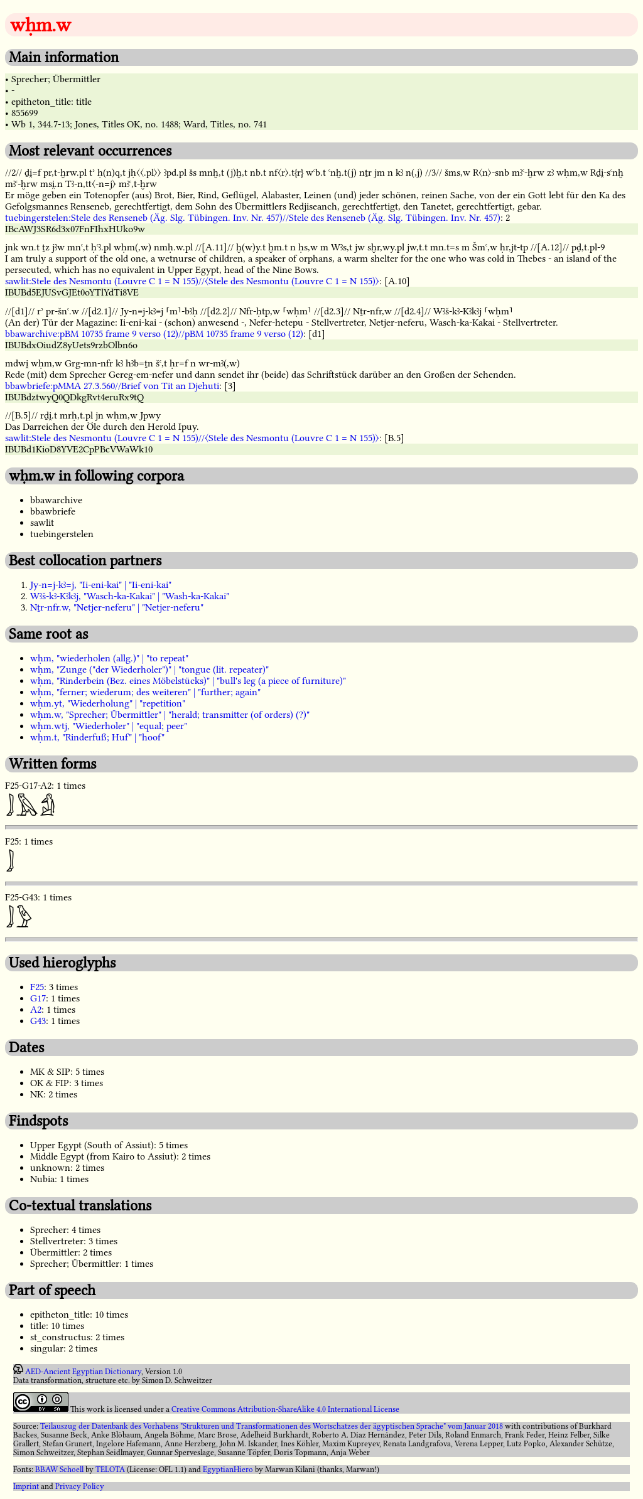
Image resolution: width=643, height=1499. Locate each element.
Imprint (26, 1486)
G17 (38, 998)
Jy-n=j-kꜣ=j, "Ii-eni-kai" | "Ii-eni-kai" (100, 584)
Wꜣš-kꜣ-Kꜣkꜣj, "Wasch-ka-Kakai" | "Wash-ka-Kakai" (129, 596)
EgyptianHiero (228, 1469)
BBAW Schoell (59, 1469)
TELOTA (110, 1469)
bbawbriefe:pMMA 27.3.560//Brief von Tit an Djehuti (112, 386)
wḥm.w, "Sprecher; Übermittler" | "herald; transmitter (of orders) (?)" (170, 714)
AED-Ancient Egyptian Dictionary (83, 1371)
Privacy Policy (79, 1486)
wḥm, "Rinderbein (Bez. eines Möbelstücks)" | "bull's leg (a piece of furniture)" (188, 680)
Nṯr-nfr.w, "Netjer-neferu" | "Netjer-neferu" (116, 607)
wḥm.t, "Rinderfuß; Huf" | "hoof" (97, 737)
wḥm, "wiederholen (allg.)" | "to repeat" (109, 658)
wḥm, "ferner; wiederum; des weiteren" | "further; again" (145, 692)
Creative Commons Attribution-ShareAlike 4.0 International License (285, 1409)
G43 (38, 1021)
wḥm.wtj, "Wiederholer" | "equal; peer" (108, 726)
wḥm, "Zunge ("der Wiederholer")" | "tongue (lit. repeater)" (149, 669)
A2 (35, 1009)
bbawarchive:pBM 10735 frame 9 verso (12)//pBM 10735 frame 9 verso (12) (154, 333)
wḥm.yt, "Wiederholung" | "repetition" (107, 703)
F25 (37, 987)
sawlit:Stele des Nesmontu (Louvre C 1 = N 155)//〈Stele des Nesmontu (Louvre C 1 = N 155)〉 (192, 281)
